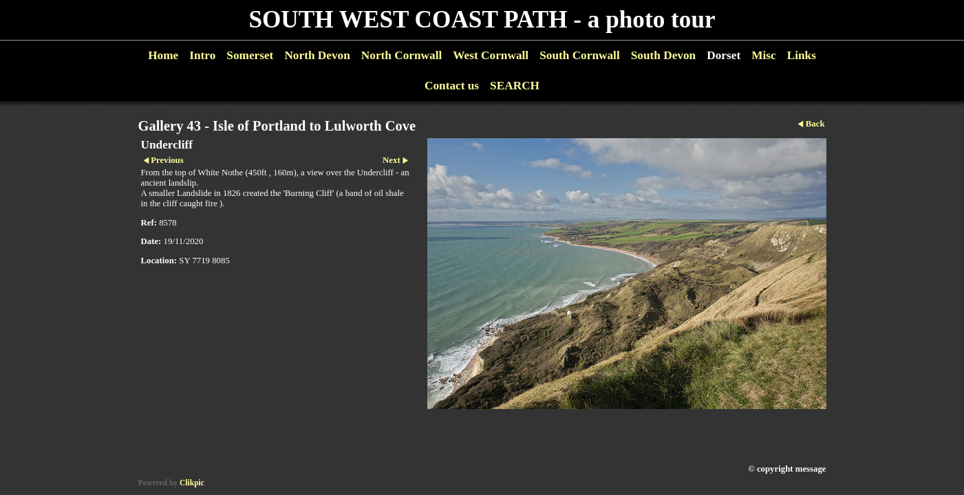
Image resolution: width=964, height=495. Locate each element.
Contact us (452, 85)
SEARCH (514, 85)
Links (801, 55)
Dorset (723, 55)
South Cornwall (579, 55)
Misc (763, 55)
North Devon (317, 55)
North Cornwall (401, 55)
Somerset (249, 55)
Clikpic (192, 482)
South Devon (663, 55)
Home (163, 55)
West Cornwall (490, 55)
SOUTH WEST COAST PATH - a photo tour (481, 19)
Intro (202, 55)
